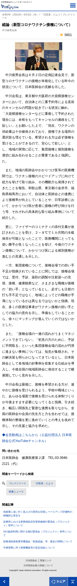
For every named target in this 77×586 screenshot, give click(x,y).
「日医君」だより (43, 483)
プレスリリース (17, 483)
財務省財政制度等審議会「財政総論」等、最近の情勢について (37, 541)
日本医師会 (31, 560)
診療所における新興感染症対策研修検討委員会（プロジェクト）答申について (36, 523)
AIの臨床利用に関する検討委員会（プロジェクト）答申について (37, 533)
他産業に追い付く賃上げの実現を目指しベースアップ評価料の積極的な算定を (37, 513)
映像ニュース (16, 491)
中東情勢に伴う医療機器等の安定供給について (29, 547)
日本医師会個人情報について (38, 565)
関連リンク (45, 560)
